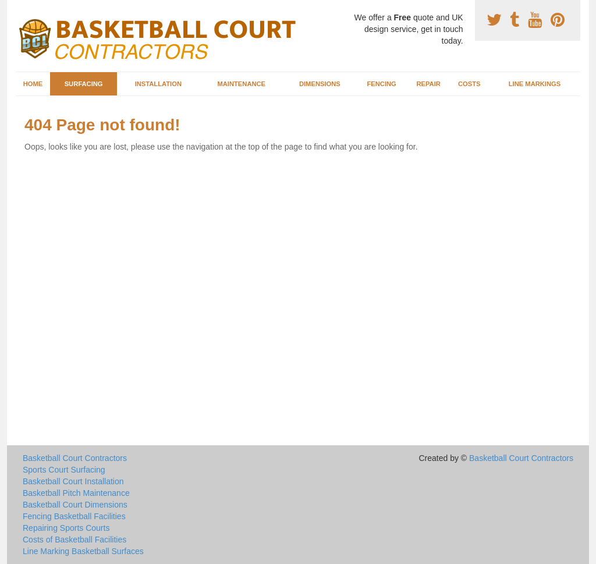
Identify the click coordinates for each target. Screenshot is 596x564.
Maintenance (241, 83)
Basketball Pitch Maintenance (76, 493)
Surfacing (84, 83)
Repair (428, 83)
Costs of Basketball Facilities (74, 539)
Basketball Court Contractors (75, 458)
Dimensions (319, 83)
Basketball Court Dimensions (75, 504)
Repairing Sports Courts (66, 528)
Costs (469, 83)
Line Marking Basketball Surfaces (83, 551)
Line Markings (535, 83)
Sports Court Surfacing (64, 469)
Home (33, 83)
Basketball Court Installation (73, 481)
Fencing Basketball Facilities (74, 516)
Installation (158, 83)
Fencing (381, 83)
